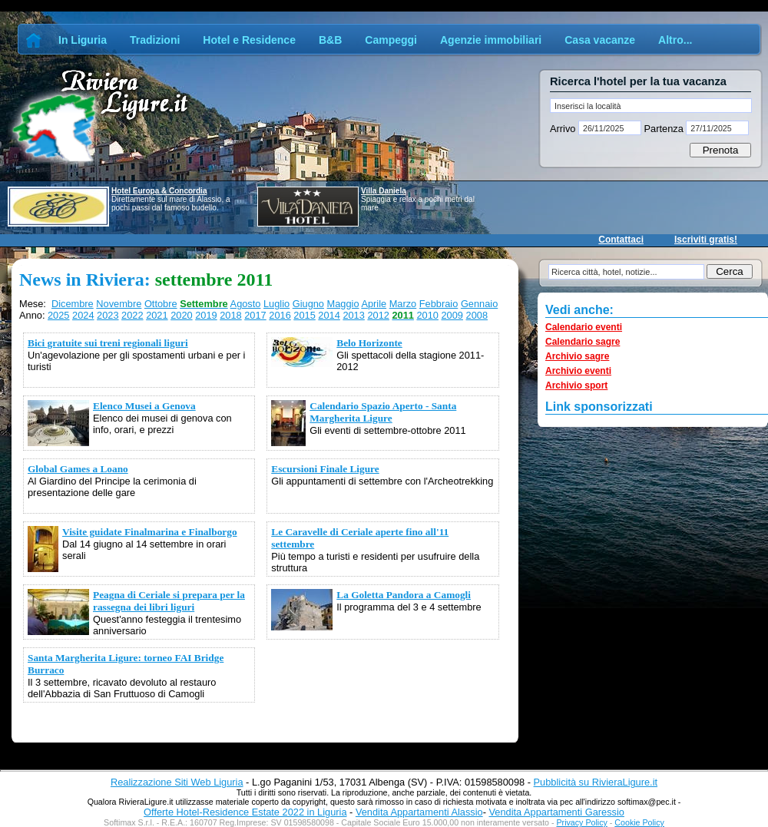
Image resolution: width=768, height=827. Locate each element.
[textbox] (651, 105)
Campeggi (391, 40)
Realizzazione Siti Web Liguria (177, 782)
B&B (330, 40)
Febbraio (438, 303)
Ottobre (160, 303)
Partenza (663, 128)
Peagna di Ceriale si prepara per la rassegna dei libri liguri (169, 601)
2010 (427, 315)
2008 (477, 315)
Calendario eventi (583, 327)
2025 (58, 315)
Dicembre (72, 303)
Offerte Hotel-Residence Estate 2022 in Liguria (245, 812)
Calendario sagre (582, 341)
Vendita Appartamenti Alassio (419, 812)
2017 (255, 315)
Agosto (245, 303)
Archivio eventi (578, 371)
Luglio (276, 303)
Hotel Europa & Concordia (159, 191)
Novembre (118, 303)
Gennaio (479, 303)
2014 (328, 315)
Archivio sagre (577, 356)
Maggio (343, 303)
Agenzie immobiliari (490, 40)
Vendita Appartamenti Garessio (556, 812)
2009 (452, 315)
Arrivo (564, 128)
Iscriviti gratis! (705, 239)
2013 (353, 315)
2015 (304, 315)
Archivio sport (576, 385)
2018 (230, 315)
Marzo (403, 303)
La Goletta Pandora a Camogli (403, 594)
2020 (181, 315)
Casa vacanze (599, 40)
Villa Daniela (383, 191)
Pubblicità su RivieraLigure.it (595, 782)
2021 (156, 315)
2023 (107, 315)
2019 (206, 315)
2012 (378, 315)
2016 (279, 315)
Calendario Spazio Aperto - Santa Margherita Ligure (383, 412)
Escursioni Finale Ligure (325, 469)
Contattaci (621, 239)
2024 (83, 315)
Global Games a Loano (78, 469)
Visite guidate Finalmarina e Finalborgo (149, 532)
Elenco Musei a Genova (144, 406)
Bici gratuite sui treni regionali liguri (108, 343)
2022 (132, 315)
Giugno (308, 303)
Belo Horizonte (369, 343)
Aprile (373, 303)
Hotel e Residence (249, 40)
